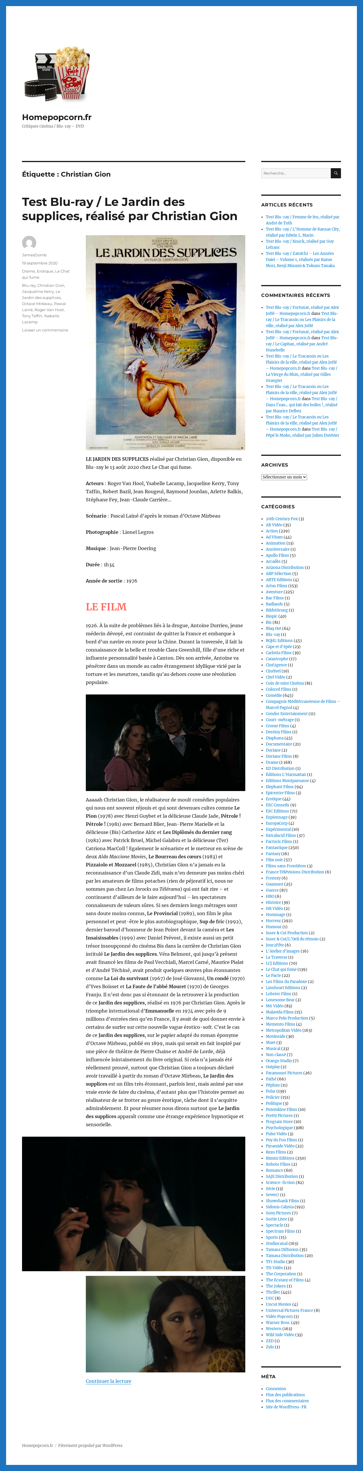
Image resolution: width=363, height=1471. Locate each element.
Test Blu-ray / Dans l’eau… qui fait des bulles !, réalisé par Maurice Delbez (301, 404)
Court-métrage (280, 719)
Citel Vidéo (275, 677)
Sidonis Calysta (280, 1207)
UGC (270, 1298)
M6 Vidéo (275, 1006)
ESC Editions (277, 811)
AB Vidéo (274, 525)
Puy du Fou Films (281, 1140)
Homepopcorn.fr (57, 117)
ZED (270, 1340)
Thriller (273, 1292)
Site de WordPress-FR (286, 1407)
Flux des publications (285, 1394)
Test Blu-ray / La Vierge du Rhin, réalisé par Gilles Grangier (301, 374)
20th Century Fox (282, 518)
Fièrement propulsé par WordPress (90, 1445)
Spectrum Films (280, 1231)
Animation (276, 543)
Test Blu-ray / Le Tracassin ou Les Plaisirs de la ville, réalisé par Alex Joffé (302, 319)
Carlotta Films (279, 652)
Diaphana (275, 738)
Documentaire (279, 744)
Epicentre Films (280, 792)
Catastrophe (277, 658)
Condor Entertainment (287, 713)
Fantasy (273, 853)
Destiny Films (278, 732)
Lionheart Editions (283, 987)
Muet (270, 1042)
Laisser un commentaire (45, 330)
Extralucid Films (281, 835)
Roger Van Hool (49, 309)
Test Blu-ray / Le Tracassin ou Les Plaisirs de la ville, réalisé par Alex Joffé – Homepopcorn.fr (301, 362)
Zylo (270, 1347)
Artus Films (276, 585)
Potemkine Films (281, 1109)
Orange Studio (279, 1060)
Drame (28, 271)
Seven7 (272, 1194)
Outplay (273, 1066)
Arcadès (273, 561)
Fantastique (277, 847)
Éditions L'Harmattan (286, 774)
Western (274, 1328)
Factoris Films (279, 841)
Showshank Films (282, 1200)
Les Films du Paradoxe (286, 981)
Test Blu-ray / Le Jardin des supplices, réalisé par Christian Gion (130, 209)
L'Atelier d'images (283, 951)
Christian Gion (50, 285)
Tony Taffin (32, 315)
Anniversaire (278, 549)
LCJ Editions (277, 963)
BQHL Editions (279, 640)
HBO (270, 896)
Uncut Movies (278, 1304)
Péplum (273, 1085)
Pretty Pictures (279, 1115)
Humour (274, 926)
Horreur (273, 920)
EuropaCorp (277, 823)
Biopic (271, 616)
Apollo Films (277, 555)
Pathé (271, 1079)
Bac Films (275, 598)
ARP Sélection (278, 573)
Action (272, 531)
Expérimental (278, 829)
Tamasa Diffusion (282, 1249)
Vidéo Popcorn (279, 1316)
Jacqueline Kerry (38, 291)
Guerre (272, 890)
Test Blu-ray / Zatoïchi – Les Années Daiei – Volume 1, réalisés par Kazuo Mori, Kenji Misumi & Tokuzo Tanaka (300, 259)
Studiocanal (277, 1243)
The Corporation (281, 1274)
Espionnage (277, 817)
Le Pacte (273, 975)
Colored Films (278, 689)
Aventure (274, 592)
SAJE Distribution (282, 1176)
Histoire (273, 902)
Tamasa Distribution (285, 1255)
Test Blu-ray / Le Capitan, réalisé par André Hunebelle (302, 344)
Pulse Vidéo (276, 1133)
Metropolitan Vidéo (284, 1030)
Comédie (274, 695)
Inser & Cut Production (287, 933)
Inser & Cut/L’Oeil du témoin (292, 939)
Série (270, 1188)
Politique (274, 1103)
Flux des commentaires (287, 1401)
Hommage (275, 914)
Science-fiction (280, 1182)
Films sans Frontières (286, 866)
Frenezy (273, 878)
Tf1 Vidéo (274, 1267)
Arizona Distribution (285, 567)
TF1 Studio (275, 1261)
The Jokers (276, 1286)
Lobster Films (278, 993)
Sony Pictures (278, 1213)
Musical (273, 1048)
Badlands (274, 604)
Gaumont (274, 884)
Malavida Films (280, 1012)
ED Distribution (280, 768)
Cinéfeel (273, 671)
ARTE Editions (279, 579)
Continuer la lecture (108, 1381)
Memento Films (280, 1024)
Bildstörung (277, 610)
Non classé (276, 1054)
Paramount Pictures (284, 1073)
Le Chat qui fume (281, 969)
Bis (269, 622)
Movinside (275, 1036)
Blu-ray (29, 285)
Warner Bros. (278, 1322)
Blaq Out (273, 628)
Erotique (45, 271)
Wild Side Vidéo (280, 1334)
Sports (272, 1237)
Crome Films (277, 725)
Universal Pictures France (289, 1310)
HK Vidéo (274, 908)
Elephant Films (280, 786)
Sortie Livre (276, 1219)
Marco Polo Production (287, 1018)
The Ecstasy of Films (285, 1280)
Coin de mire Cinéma (285, 683)
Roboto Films (278, 1164)
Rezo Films (276, 1152)
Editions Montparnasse (287, 780)
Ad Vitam (274, 537)
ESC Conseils (277, 805)
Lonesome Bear (280, 999)
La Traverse (276, 957)
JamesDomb (34, 255)
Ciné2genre (276, 665)
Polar (270, 1091)
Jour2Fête (275, 945)
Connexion (276, 1388)
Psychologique (279, 1127)
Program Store (279, 1121)
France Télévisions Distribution (295, 872)
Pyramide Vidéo (280, 1146)
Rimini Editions (280, 1158)
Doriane (273, 750)
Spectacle (274, 1225)
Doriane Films (279, 756)
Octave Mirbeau (37, 303)
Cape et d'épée (279, 646)
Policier (273, 1097)
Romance (274, 1170)
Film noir (274, 859)
